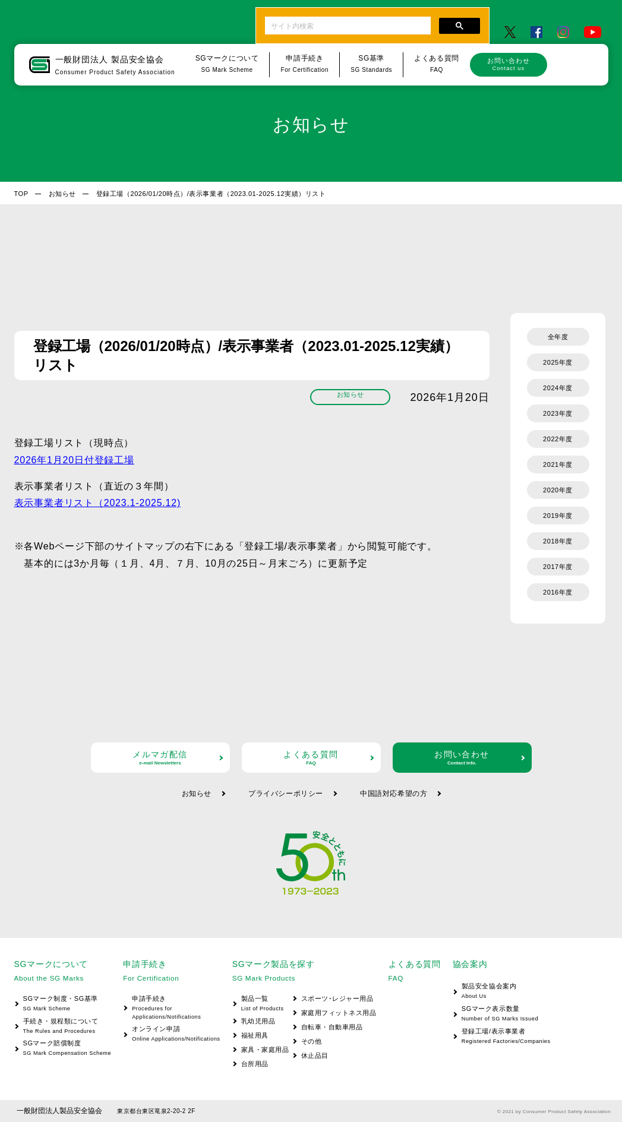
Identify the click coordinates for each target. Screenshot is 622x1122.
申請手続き (171, 1008)
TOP (21, 193)
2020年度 (558, 490)
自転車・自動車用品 (332, 1027)
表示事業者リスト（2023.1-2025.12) (97, 503)
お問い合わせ (508, 64)
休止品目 (315, 1055)
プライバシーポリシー (285, 793)
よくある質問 (311, 758)
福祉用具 (255, 1035)
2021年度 (558, 464)
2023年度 (558, 413)
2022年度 (558, 439)
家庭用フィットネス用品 (339, 1012)
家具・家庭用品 (265, 1049)
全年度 (558, 336)
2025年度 (558, 362)
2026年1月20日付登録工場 (74, 460)
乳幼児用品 (258, 1021)
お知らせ (62, 193)
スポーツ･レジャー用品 (337, 998)
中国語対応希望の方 (393, 793)
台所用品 (255, 1063)
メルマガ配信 (160, 758)
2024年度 (558, 387)
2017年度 (558, 566)
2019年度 (558, 515)
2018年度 (558, 541)
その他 (311, 1041)
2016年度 (558, 592)
